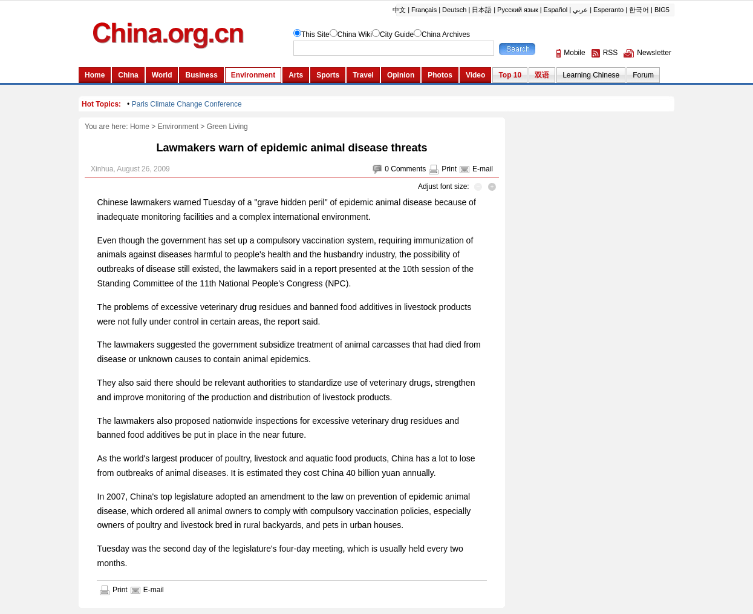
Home (139, 126)
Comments (408, 169)
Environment (178, 126)
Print (449, 169)
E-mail (482, 169)
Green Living (227, 126)
